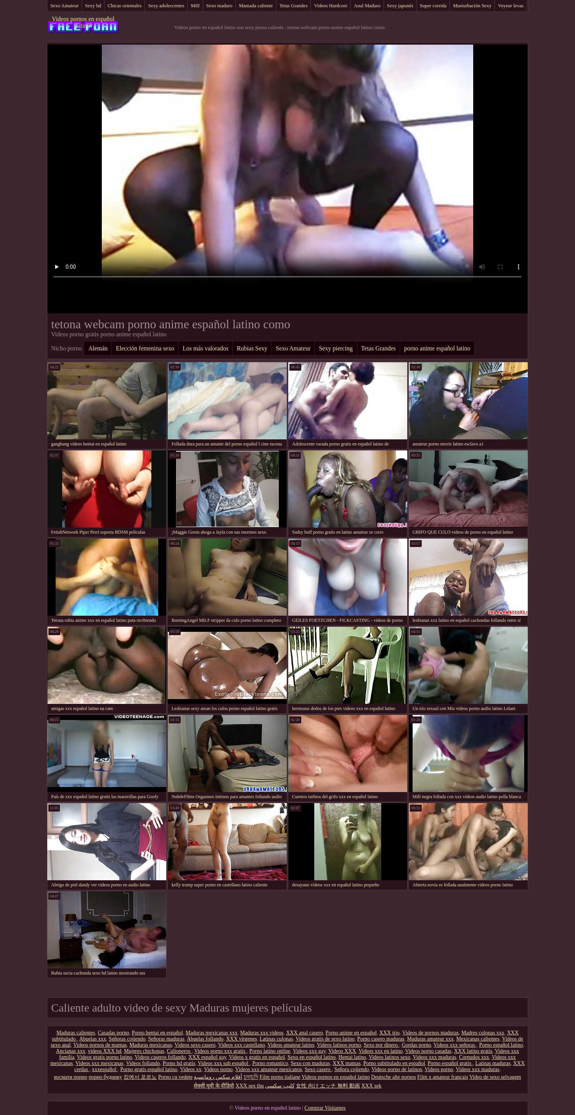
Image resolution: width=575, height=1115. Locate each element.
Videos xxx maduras (434, 1057)
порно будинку (105, 1077)
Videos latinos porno (339, 1045)
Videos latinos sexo (389, 1057)
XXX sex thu (250, 1086)
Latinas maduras (493, 1063)
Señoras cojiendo (127, 1039)
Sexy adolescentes (166, 5)
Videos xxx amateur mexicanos (268, 1069)
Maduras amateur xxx (430, 1039)
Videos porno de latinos (396, 1069)
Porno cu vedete (175, 1077)
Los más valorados (205, 348)
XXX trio (389, 1033)
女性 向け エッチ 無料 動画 (328, 1086)
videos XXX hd (104, 1051)
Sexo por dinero (381, 1045)
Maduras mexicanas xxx (212, 1033)
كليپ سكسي (280, 1086)
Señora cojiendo (351, 1069)
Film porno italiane (279, 1077)
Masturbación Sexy (472, 5)
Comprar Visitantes (324, 1108)
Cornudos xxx (474, 1057)
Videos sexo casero (195, 1045)
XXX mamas (346, 1063)
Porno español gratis (450, 1063)
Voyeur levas (511, 5)
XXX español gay (207, 1057)
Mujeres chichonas (144, 1051)
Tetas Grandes (293, 5)
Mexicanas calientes (478, 1039)
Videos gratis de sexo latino (325, 1039)
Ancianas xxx (70, 1051)
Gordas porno (416, 1045)
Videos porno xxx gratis (220, 1051)
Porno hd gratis (178, 1063)
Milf (195, 5)
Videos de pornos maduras (430, 1033)
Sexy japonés (400, 5)
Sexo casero (318, 1069)
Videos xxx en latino (380, 1051)
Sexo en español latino (312, 1057)
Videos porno (218, 1069)
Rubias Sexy (252, 348)
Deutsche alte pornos (393, 1077)
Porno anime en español (351, 1033)
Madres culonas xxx (482, 1033)
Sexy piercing (335, 348)
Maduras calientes (75, 1033)
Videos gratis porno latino (104, 1057)
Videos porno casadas (428, 1051)
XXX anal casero (304, 1033)
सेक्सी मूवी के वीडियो (214, 1086)
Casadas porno (113, 1033)
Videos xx (190, 1069)
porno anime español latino (437, 348)
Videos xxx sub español (224, 1063)
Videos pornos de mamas (100, 1045)
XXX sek (371, 1086)
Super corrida (433, 5)
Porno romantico (270, 1063)
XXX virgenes (241, 1039)
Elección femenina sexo (145, 348)
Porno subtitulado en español (394, 1063)
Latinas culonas (276, 1039)
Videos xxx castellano (241, 1045)
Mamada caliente (256, 5)
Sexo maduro (219, 5)
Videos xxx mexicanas (99, 1063)
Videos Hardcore (330, 5)
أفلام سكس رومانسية (218, 1077)
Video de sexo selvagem (495, 1077)
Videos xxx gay (309, 1051)
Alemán (98, 348)
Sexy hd (93, 5)
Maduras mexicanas (151, 1045)
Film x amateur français (442, 1077)
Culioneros (179, 1051)
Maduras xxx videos (262, 1033)
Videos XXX (342, 1051)
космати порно (70, 1077)
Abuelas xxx (92, 1039)
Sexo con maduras (310, 1063)
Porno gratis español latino (149, 1069)
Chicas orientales (124, 5)
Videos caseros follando (160, 1057)
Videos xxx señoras (455, 1045)
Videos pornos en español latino (83, 22)
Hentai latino (352, 1057)
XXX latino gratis (473, 1051)
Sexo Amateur (64, 5)
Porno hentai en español (157, 1033)
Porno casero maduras (381, 1039)
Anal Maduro (367, 5)
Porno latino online (269, 1051)
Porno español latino (501, 1045)
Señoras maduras (166, 1039)
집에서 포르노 (140, 1077)
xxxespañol (104, 1069)
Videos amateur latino (290, 1045)
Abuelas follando (205, 1039)
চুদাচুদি (251, 1077)
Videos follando (143, 1063)
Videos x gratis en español (257, 1057)
